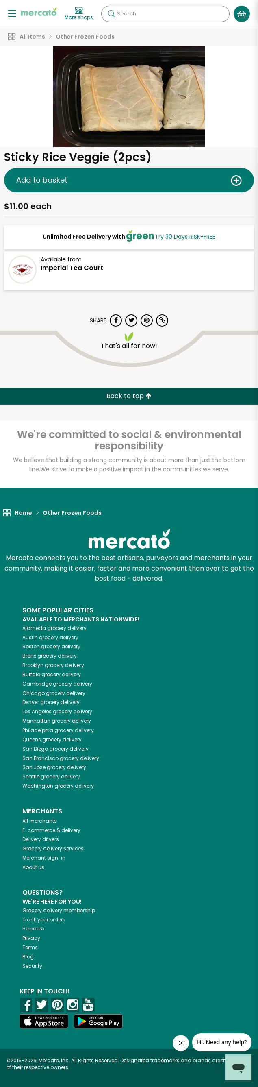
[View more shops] (79, 14)
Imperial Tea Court (72, 267)
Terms (30, 947)
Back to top (129, 396)
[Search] (165, 14)
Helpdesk (33, 928)
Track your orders (43, 919)
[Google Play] (98, 1021)
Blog (28, 956)
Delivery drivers (40, 839)
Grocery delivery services (53, 848)
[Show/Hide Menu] (12, 13)
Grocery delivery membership (58, 910)
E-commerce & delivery (51, 830)
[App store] (44, 1021)
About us (33, 867)
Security (32, 966)
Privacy (31, 938)
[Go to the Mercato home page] (38, 11)
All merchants (39, 820)
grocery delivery (54, 628)
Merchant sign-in (43, 857)
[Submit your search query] (111, 14)
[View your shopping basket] (242, 14)
